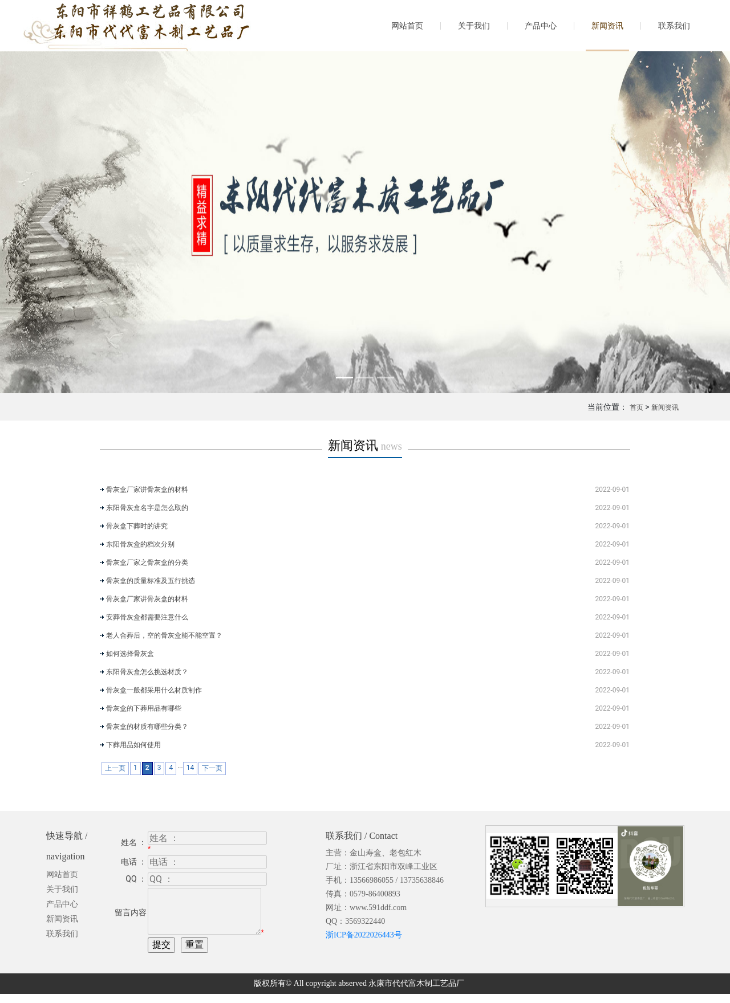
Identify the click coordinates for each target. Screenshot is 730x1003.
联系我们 (674, 25)
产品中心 (541, 25)
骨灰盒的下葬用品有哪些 (143, 708)
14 (190, 768)
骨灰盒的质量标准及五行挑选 (150, 581)
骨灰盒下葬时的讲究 (137, 526)
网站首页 (407, 25)
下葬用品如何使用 (133, 745)
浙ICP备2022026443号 (364, 935)
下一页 (212, 768)
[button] (55, 222)
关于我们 (474, 25)
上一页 (115, 768)
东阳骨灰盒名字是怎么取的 (147, 508)
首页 (636, 407)
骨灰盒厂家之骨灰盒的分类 (147, 562)
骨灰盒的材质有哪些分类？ (147, 727)
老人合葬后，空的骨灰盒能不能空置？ (164, 635)
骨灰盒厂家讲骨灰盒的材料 (147, 490)
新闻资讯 (607, 25)
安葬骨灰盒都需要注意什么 (147, 617)
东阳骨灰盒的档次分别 (140, 544)
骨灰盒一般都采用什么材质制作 (154, 690)
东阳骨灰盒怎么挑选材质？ (147, 672)
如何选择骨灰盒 (130, 654)
